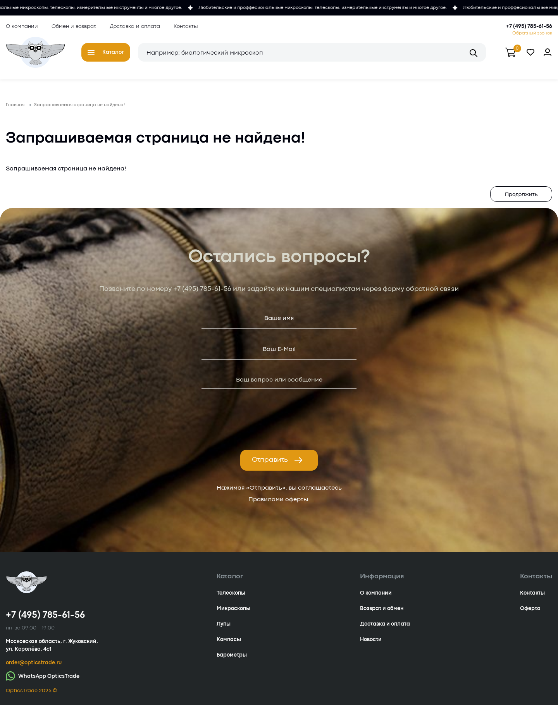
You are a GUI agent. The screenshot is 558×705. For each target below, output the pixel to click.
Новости (371, 639)
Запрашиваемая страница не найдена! (79, 105)
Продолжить (521, 194)
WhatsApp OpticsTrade (42, 675)
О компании (22, 26)
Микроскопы (233, 608)
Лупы (224, 624)
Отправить (277, 460)
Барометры (232, 655)
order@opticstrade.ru (34, 662)
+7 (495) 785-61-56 (529, 26)
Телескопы (231, 593)
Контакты (186, 26)
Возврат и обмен (381, 608)
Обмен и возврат (74, 26)
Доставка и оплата (135, 26)
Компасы (229, 639)
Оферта (530, 608)
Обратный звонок (532, 33)
